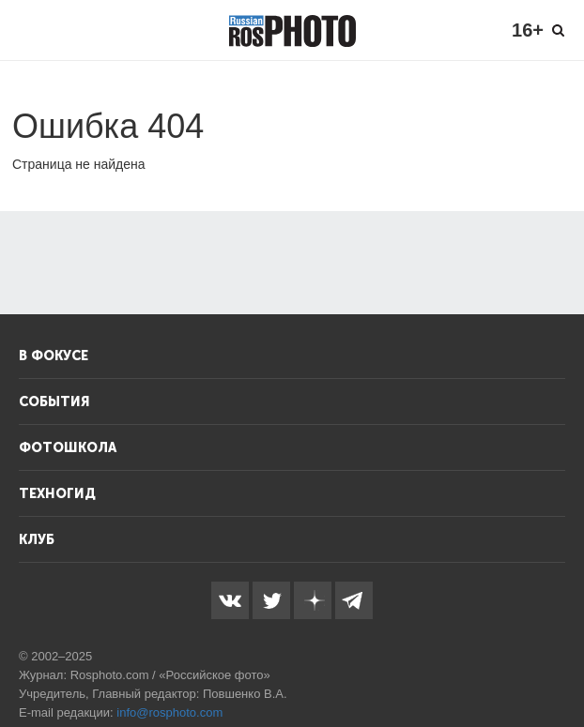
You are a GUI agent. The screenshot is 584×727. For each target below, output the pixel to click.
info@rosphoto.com (169, 712)
